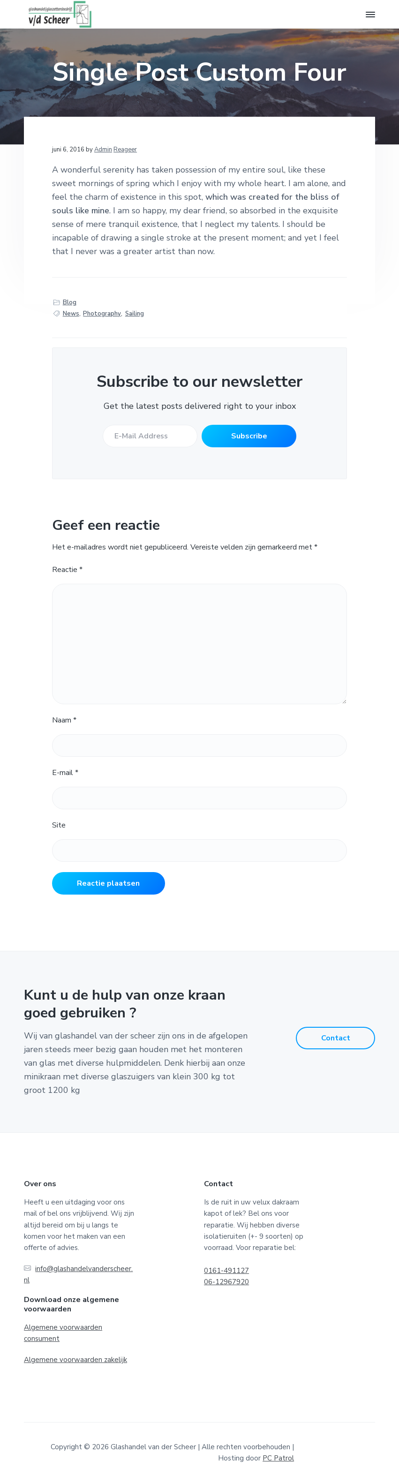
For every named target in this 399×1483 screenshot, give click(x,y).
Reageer (125, 149)
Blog (69, 302)
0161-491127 (226, 1270)
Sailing (134, 313)
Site (59, 825)
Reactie (67, 570)
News (71, 313)
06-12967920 (226, 1282)
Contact (335, 1038)
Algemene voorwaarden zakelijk (75, 1359)
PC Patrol (278, 1458)
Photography (102, 313)
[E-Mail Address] (149, 436)
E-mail (65, 773)
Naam (64, 720)
